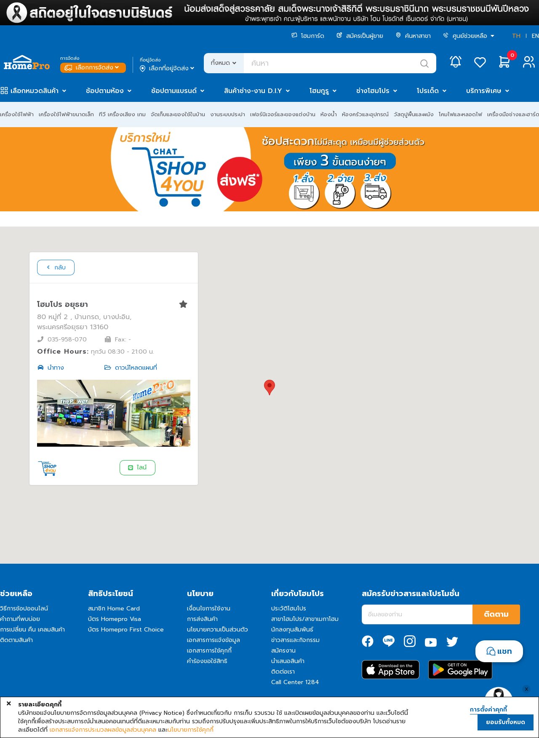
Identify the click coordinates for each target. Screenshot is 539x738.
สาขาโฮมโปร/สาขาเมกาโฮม (305, 619)
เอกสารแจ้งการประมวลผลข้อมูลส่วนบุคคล (103, 730)
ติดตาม (496, 614)
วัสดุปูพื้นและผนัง (414, 114)
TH (516, 36)
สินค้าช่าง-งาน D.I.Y (253, 91)
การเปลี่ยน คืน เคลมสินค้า (32, 629)
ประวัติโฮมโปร (288, 608)
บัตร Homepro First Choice (126, 629)
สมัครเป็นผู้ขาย (359, 36)
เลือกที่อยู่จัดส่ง (168, 68)
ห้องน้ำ (328, 114)
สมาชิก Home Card (114, 608)
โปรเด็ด (428, 91)
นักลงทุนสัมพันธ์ (292, 629)
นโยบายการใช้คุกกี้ (190, 730)
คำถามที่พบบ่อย (20, 619)
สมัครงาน (283, 650)
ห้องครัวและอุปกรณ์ (365, 114)
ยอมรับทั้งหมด (505, 722)
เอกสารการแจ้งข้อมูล (213, 640)
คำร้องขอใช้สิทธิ (207, 661)
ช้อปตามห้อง (105, 91)
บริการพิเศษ (484, 91)
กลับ (55, 267)
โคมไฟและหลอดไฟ (460, 114)
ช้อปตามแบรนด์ (174, 91)
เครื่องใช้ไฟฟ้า (17, 114)
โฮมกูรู (319, 91)
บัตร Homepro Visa (114, 619)
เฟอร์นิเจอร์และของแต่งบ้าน (282, 114)
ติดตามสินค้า (16, 640)
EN (535, 36)
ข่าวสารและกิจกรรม (295, 640)
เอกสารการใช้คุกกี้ (209, 650)
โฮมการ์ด (307, 36)
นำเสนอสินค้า (287, 661)
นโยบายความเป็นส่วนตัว (217, 629)
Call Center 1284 (295, 682)
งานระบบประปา (227, 114)
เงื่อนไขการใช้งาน (208, 608)
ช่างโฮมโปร (373, 91)
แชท (504, 651)
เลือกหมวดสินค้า (35, 91)
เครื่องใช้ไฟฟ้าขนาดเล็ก (66, 114)
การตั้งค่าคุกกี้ (488, 710)
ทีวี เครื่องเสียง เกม (122, 114)
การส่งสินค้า (202, 619)
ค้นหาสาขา (413, 36)
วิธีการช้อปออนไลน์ (24, 608)
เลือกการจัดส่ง (92, 67)
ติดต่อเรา (283, 671)
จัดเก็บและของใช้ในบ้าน (178, 114)
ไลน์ (137, 467)
